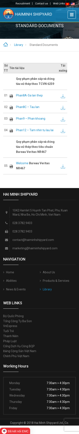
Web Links (59, 3)
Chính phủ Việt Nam (16, 356)
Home (10, 272)
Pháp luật (10, 341)
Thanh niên (10, 336)
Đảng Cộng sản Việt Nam (19, 351)
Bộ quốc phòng (13, 316)
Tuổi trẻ (8, 331)
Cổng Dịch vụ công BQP (19, 346)
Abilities (11, 280)
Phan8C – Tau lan (27, 107)
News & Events (16, 289)
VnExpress (10, 326)
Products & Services (56, 280)
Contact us (41, 3)
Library (47, 289)
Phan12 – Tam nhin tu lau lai (35, 130)
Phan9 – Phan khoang (30, 118)
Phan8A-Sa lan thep (29, 95)
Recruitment (23, 3)
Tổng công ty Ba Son (17, 321)
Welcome (22, 163)
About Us (49, 272)
